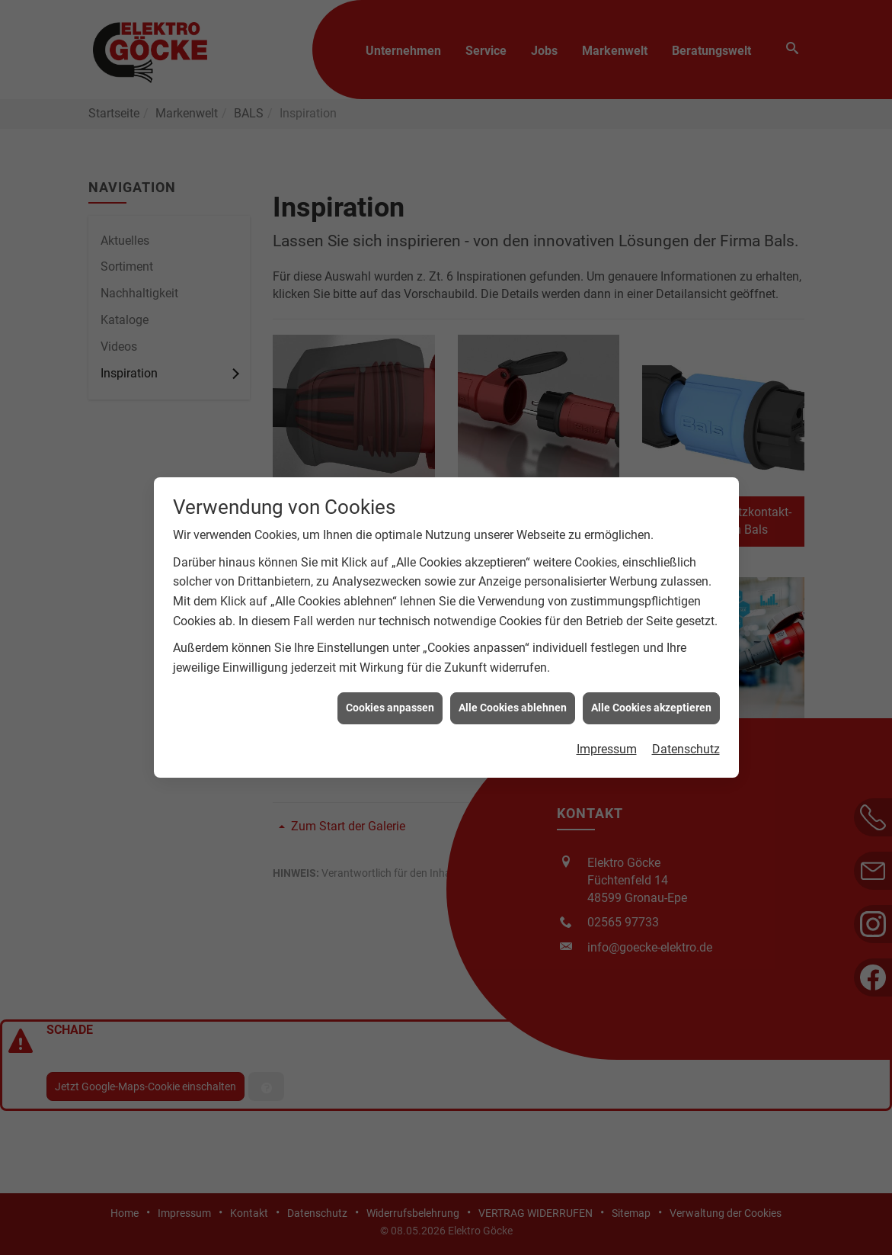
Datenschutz (686, 740)
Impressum (607, 740)
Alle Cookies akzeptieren (651, 698)
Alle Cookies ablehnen (513, 698)
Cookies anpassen (390, 698)
